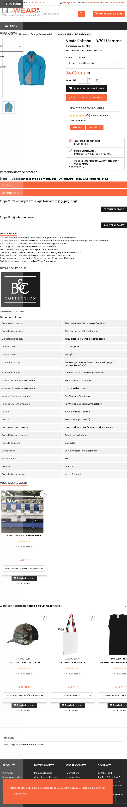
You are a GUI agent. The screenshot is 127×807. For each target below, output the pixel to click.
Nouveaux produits (12, 777)
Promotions (8, 772)
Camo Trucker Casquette (24, 662)
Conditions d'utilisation (46, 777)
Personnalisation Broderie (72, 535)
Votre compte (76, 765)
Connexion (93, 2)
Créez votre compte (113, 2)
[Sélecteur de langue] (68, 3)
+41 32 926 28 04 (36, 2)
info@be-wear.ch (114, 794)
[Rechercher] (63, 14)
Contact (6, 2)
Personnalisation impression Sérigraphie (24, 537)
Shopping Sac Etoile (72, 662)
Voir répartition (78, 120)
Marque (70, 50)
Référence (71, 46)
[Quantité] (83, 80)
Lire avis (78, 127)
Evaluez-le (95, 127)
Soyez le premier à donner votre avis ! (24, 744)
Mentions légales (43, 772)
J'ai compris (20, 793)
